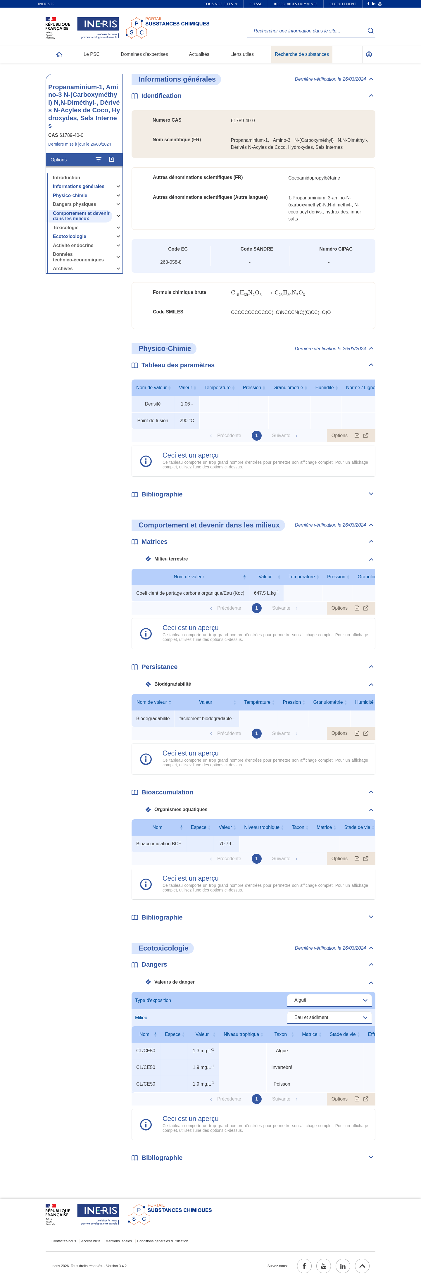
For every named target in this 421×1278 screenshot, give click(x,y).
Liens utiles (242, 54)
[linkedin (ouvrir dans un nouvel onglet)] (343, 1266)
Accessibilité (91, 1241)
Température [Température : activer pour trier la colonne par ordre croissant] (217, 387)
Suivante (281, 435)
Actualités (199, 54)
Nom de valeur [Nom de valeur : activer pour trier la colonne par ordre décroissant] (189, 576)
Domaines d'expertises (144, 54)
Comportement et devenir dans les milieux (81, 216)
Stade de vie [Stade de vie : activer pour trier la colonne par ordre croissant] (357, 827)
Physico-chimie (70, 195)
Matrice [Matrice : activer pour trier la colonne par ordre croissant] (324, 827)
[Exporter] (111, 159)
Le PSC (92, 54)
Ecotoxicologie (69, 236)
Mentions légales (119, 1241)
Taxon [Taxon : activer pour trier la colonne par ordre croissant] (298, 827)
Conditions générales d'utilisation (162, 1241)
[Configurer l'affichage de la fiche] (98, 159)
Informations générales (78, 186)
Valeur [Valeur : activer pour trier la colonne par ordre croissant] (185, 387)
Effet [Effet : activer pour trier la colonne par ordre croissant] (373, 1034)
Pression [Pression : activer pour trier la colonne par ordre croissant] (252, 387)
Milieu (141, 1017)
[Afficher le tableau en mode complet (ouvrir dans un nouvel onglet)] (366, 435)
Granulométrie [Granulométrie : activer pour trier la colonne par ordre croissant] (288, 387)
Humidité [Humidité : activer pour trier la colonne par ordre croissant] (324, 387)
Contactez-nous (63, 1241)
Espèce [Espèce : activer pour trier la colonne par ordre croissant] (198, 827)
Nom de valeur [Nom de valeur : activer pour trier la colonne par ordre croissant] (151, 387)
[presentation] (268, 292)
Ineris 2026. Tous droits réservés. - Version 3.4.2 (89, 1266)
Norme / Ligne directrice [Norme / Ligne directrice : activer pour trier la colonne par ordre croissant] (371, 387)
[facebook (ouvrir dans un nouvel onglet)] (304, 1266)
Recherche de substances (302, 54)
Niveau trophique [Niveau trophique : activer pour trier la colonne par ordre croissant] (261, 827)
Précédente (229, 435)
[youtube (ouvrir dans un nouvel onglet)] (323, 1266)
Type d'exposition (153, 1000)
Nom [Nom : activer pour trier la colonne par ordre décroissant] (158, 827)
